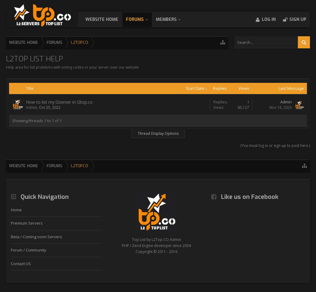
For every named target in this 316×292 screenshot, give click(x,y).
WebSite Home (107, 19)
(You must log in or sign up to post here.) (275, 145)
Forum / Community (28, 250)
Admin (31, 107)
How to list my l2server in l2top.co (59, 102)
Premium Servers (27, 223)
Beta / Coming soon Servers (36, 236)
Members (172, 19)
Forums (141, 19)
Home (16, 210)
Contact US (21, 263)
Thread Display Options (158, 133)
